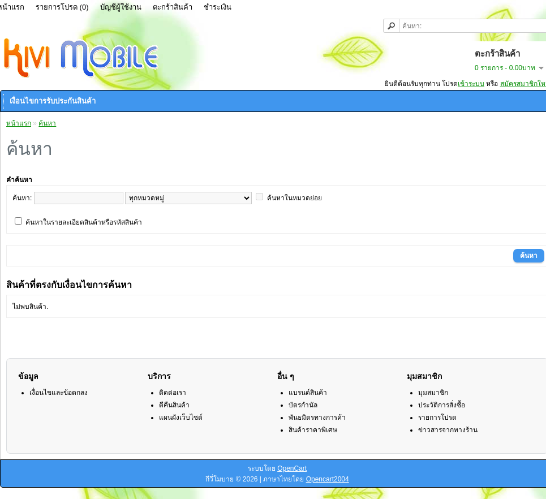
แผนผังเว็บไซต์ (181, 417)
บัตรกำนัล (303, 405)
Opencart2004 (327, 479)
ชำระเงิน (217, 7)
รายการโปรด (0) (62, 7)
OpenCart (292, 468)
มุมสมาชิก (433, 393)
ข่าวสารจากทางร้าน (448, 430)
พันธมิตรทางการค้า (317, 417)
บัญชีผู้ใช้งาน (120, 7)
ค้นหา (47, 123)
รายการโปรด (437, 417)
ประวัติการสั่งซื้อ (441, 405)
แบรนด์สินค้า (308, 393)
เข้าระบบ (471, 84)
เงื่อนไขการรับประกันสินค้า (53, 101)
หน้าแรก (18, 123)
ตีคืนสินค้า (174, 405)
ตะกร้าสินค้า (172, 7)
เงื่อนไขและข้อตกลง (58, 393)
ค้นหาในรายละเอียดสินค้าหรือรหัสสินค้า (83, 222)
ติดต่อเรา (172, 393)
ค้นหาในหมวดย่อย (294, 198)
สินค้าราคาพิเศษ (313, 430)
